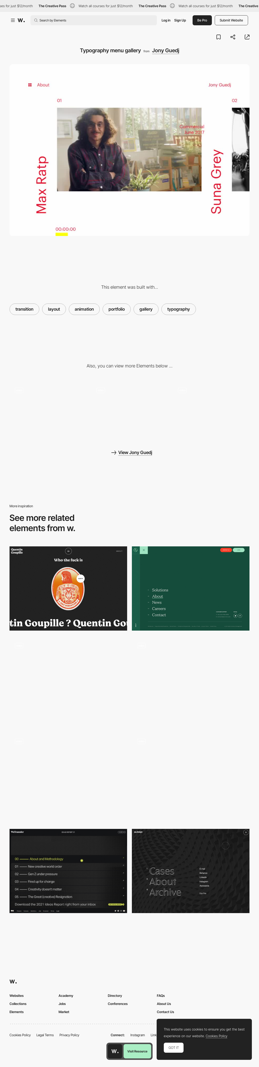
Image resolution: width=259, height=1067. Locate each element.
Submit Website (231, 20)
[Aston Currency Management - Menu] (190, 588)
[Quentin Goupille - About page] (68, 588)
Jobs (62, 1004)
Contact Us (165, 1012)
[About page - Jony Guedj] (129, 409)
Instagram (137, 1035)
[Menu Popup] (68, 777)
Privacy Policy (69, 1035)
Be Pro (202, 20)
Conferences (118, 1004)
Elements (17, 1012)
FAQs (161, 996)
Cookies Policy (20, 1035)
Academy (66, 996)
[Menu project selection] (190, 775)
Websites (17, 996)
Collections (18, 1004)
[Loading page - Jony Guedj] (211, 409)
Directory (115, 996)
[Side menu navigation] (190, 682)
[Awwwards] (21, 20)
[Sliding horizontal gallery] (48, 409)
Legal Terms (45, 1035)
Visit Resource (137, 1051)
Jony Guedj (165, 50)
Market (64, 1012)
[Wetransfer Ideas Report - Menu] (68, 871)
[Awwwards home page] (115, 1051)
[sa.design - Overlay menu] (190, 871)
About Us (164, 1004)
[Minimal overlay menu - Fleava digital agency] (68, 680)
